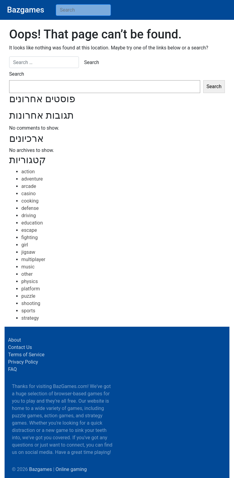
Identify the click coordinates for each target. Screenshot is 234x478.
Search (16, 74)
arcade (28, 186)
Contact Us (20, 347)
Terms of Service (26, 355)
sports (28, 311)
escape (29, 230)
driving (28, 215)
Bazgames (25, 9)
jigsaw (28, 252)
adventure (32, 179)
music (27, 267)
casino (28, 193)
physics (29, 281)
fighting (29, 237)
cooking (29, 201)
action (28, 171)
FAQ (12, 369)
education (32, 223)
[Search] (83, 10)
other (27, 274)
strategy (30, 318)
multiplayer (33, 259)
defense (30, 208)
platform (30, 289)
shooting (30, 303)
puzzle (28, 296)
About (14, 340)
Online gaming (71, 469)
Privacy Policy (23, 362)
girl (24, 245)
